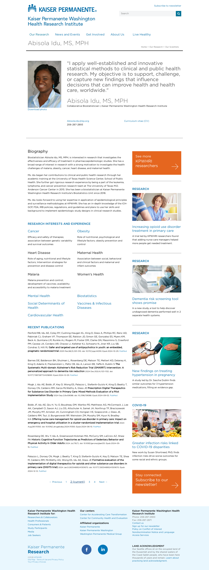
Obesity (83, 231)
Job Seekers (34, 535)
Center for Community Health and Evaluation (104, 518)
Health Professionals (38, 521)
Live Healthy (142, 34)
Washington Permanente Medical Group (101, 534)
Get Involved (95, 34)
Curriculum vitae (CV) (136, 121)
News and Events (67, 34)
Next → (103, 482)
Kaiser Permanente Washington (96, 530)
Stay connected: (149, 475)
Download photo (37, 109)
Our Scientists (172, 47)
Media (31, 532)
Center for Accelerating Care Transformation (103, 515)
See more (143, 156)
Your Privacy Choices (37, 562)
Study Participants (37, 528)
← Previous (55, 482)
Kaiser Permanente (90, 527)
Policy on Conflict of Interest (147, 529)
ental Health (40, 296)
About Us (117, 34)
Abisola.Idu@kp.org (78, 121)
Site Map (31, 560)
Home (144, 47)
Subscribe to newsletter (167, 6)
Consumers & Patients (39, 525)
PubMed (123, 351)
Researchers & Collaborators (42, 517)
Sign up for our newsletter (146, 526)
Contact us (138, 523)
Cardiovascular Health (45, 315)
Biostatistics (87, 296)
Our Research (39, 34)
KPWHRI (38, 557)
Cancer (33, 231)
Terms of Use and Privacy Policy (50, 560)
